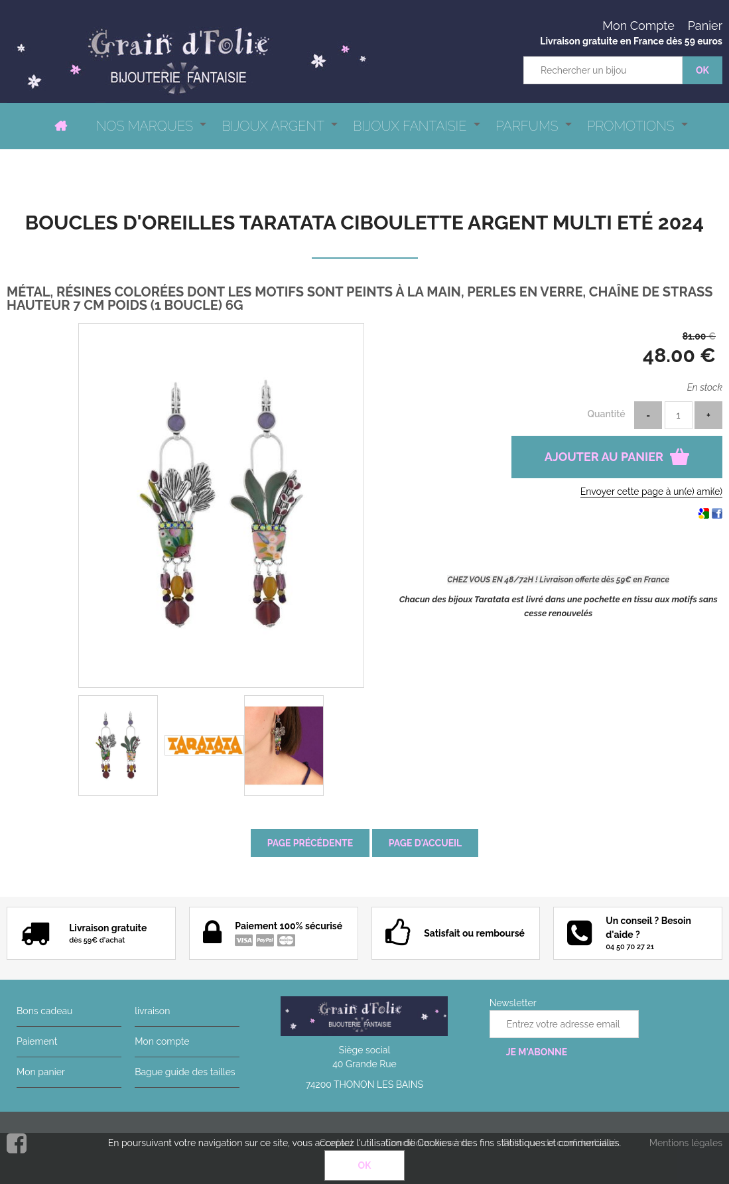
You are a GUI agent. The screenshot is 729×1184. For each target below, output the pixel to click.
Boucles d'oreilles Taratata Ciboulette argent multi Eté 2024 (364, 222)
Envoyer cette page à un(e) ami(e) (651, 491)
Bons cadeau (44, 1011)
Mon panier (41, 1072)
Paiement (37, 1041)
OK (364, 1165)
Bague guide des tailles (185, 1072)
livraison (152, 1011)
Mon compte (162, 1041)
